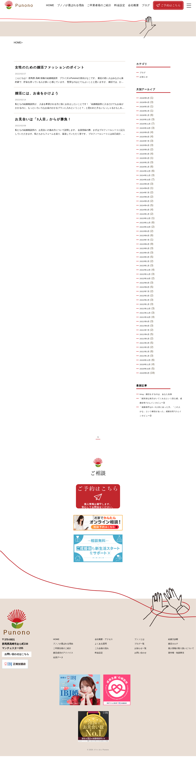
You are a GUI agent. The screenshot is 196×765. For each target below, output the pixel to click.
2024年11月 (146, 175)
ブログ (146, 5)
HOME (50, 5)
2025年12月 (146, 119)
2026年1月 (145, 115)
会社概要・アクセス (102, 648)
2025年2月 (145, 162)
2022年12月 (146, 270)
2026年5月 (145, 98)
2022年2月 (145, 300)
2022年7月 (145, 291)
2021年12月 (146, 308)
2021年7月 (145, 330)
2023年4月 (145, 253)
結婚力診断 (168, 648)
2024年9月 (145, 184)
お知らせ (144, 77)
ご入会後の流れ (99, 658)
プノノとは (136, 648)
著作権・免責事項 (172, 664)
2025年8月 (145, 137)
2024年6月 (145, 197)
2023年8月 (145, 235)
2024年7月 (145, 192)
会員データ (55, 669)
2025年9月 (145, 132)
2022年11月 (146, 274)
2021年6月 (145, 334)
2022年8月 (145, 287)
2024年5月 (145, 201)
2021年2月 (145, 351)
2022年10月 (146, 278)
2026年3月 (145, 106)
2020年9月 (145, 373)
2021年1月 (145, 356)
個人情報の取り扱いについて (178, 658)
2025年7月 (145, 141)
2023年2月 (145, 261)
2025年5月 (145, 149)
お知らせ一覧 (137, 658)
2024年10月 (146, 179)
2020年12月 (146, 360)
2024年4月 (145, 205)
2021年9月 (145, 321)
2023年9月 (145, 231)
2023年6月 (145, 244)
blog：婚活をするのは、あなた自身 (159, 394)
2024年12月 (146, 171)
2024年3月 (145, 210)
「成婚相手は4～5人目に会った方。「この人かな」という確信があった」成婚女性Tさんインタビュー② (161, 411)
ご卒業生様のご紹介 (60, 658)
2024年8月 (145, 188)
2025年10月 (146, 128)
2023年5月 (145, 248)
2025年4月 (145, 154)
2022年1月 (145, 304)
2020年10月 (146, 369)
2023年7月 (145, 240)
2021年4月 (145, 343)
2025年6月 (145, 145)
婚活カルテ (168, 653)
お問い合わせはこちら (16, 663)
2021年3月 (145, 347)
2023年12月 (146, 218)
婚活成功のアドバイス (61, 664)
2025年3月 (145, 158)
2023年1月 (145, 265)
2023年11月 (146, 222)
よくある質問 (98, 653)
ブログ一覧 (136, 653)
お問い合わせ (137, 664)
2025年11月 (146, 124)
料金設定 (119, 5)
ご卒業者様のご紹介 (99, 5)
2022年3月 (145, 295)
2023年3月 (145, 257)
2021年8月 (145, 326)
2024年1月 (145, 214)
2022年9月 (145, 283)
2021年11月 (146, 313)
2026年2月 (145, 111)
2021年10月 (146, 317)
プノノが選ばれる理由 (70, 5)
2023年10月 (146, 227)
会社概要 (133, 5)
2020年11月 (146, 364)
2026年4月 (145, 102)
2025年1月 (145, 167)
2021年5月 (145, 338)
